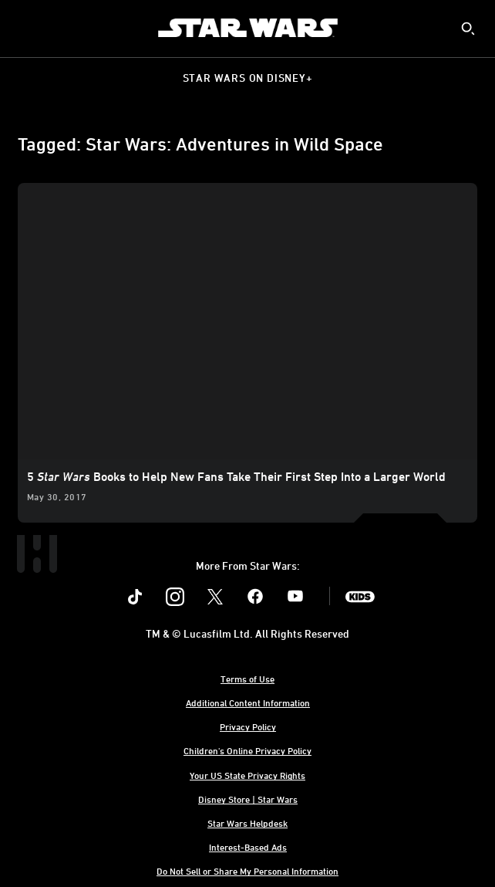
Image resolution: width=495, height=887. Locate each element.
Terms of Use (247, 678)
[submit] (468, 28)
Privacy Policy (248, 726)
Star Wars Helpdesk (247, 823)
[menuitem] (25, 27)
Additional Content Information (248, 702)
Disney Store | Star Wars (248, 799)
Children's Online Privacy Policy (247, 750)
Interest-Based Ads (248, 846)
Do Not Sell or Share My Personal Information (247, 870)
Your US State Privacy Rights (247, 775)
